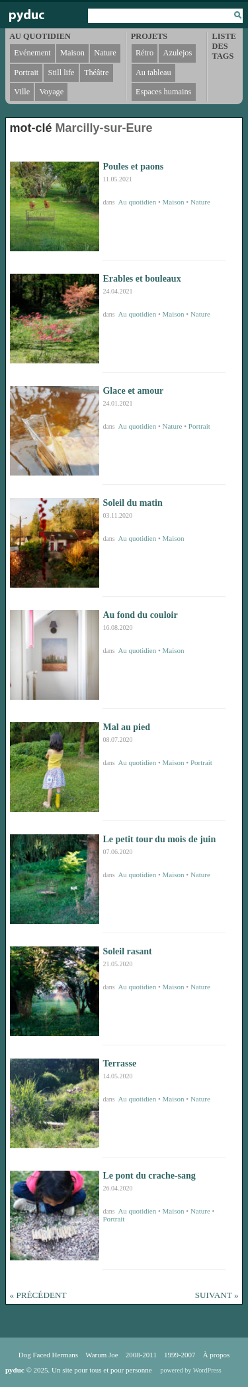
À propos (216, 1355)
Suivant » (217, 1295)
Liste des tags (224, 46)
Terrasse (119, 1063)
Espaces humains (163, 91)
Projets (149, 36)
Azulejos (177, 52)
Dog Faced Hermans (48, 1355)
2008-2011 (141, 1355)
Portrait (199, 426)
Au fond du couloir (140, 615)
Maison (174, 202)
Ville (22, 91)
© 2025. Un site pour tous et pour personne (78, 1370)
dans (109, 202)
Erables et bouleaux (142, 279)
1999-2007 (180, 1355)
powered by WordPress (190, 1370)
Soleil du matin (132, 503)
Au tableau (153, 72)
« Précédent (38, 1295)
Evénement (32, 52)
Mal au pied (126, 727)
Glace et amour (133, 391)
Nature (200, 202)
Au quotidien (137, 202)
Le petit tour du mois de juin (159, 839)
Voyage (52, 91)
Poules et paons (133, 166)
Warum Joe (101, 1355)
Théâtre (96, 72)
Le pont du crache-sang (149, 1176)
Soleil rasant (127, 951)
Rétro (144, 52)
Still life (61, 72)
